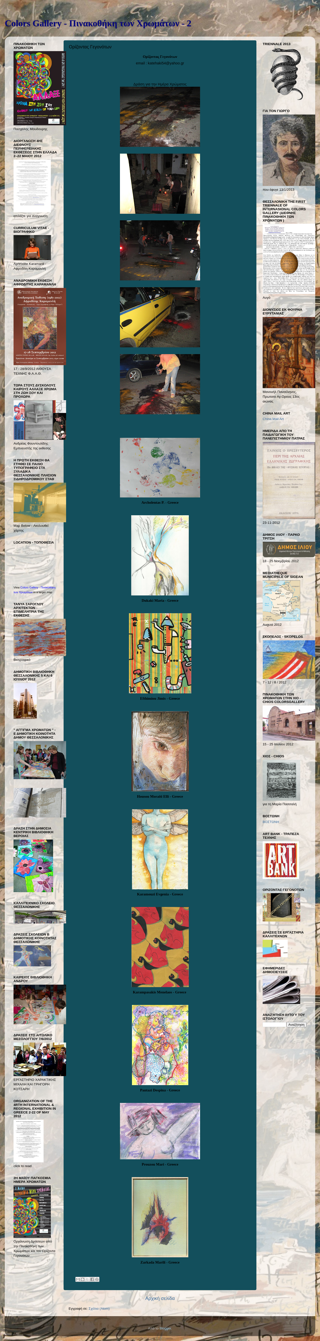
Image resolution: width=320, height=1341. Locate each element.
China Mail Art (273, 419)
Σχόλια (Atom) (99, 1308)
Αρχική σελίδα (160, 1298)
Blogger (165, 1328)
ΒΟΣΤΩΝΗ (271, 822)
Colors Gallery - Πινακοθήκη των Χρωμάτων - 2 (98, 23)
